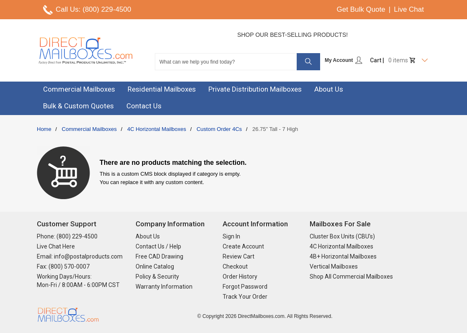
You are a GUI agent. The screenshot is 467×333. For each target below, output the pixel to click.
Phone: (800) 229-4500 (67, 236)
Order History (240, 276)
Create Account (243, 246)
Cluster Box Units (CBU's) (342, 236)
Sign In (231, 236)
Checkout (235, 266)
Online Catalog (155, 266)
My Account (344, 60)
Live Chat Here (56, 246)
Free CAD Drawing (159, 256)
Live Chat (409, 9)
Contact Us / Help (158, 246)
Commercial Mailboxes (89, 129)
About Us (148, 236)
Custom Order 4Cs (219, 129)
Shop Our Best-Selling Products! (292, 34)
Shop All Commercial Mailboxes (351, 276)
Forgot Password (245, 286)
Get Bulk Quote (361, 9)
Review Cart (238, 256)
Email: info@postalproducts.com (80, 256)
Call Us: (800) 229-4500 (93, 9)
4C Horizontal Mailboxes (156, 129)
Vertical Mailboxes (334, 266)
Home (44, 129)
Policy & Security (157, 276)
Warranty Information (164, 286)
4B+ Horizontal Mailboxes (343, 256)
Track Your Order (245, 296)
